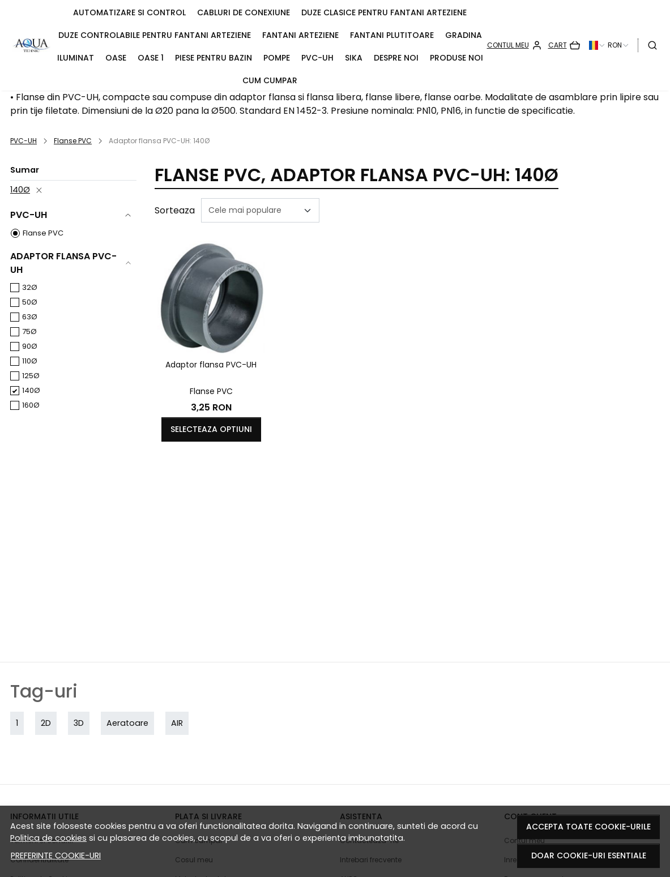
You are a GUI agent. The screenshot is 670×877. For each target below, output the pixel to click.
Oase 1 (151, 57)
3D (79, 723)
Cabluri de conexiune (243, 12)
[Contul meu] (514, 45)
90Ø (29, 346)
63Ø (29, 316)
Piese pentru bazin (213, 57)
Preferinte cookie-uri (56, 855)
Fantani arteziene (300, 35)
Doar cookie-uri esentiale (588, 855)
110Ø (29, 361)
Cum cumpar (269, 80)
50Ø (29, 302)
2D (46, 723)
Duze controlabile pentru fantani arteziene (154, 35)
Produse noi (456, 57)
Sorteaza (175, 210)
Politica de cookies (48, 838)
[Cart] (564, 45)
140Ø (20, 189)
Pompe (276, 57)
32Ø (29, 287)
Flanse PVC (73, 141)
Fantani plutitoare (392, 35)
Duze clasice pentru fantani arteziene (384, 12)
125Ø (31, 375)
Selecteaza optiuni (211, 429)
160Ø (31, 405)
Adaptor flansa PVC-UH (211, 364)
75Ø (29, 331)
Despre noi (396, 57)
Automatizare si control (129, 12)
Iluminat (75, 57)
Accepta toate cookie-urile (588, 826)
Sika (353, 57)
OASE (115, 57)
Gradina (463, 35)
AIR (177, 723)
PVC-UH (317, 57)
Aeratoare (127, 723)
